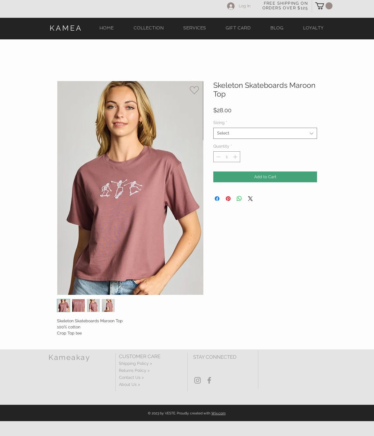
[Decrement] (217, 157)
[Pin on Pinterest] (228, 198)
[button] (324, 5)
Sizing (220, 122)
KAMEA (66, 28)
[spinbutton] (226, 157)
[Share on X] (250, 198)
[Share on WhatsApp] (239, 198)
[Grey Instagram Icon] (197, 380)
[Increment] (235, 157)
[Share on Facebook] (217, 198)
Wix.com (218, 413)
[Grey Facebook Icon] (209, 380)
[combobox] (265, 133)
